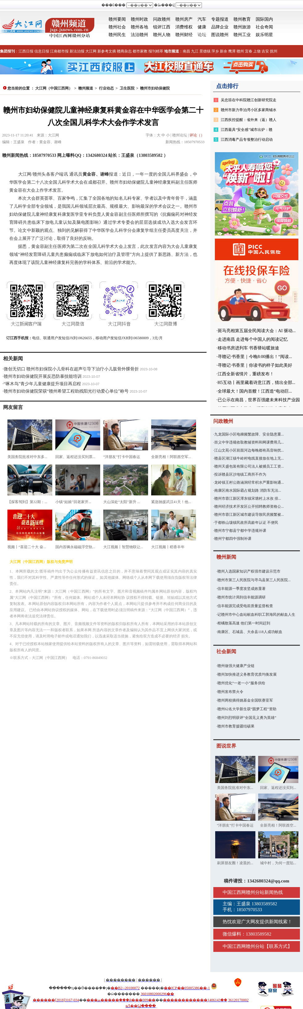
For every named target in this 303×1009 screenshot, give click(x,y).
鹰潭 (232, 51)
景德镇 (205, 51)
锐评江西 (161, 27)
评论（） (197, 135)
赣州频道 (85, 88)
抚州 (273, 51)
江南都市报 (59, 51)
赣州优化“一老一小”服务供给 (241, 683)
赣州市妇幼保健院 (155, 88)
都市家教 (140, 51)
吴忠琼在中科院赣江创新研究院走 (248, 100)
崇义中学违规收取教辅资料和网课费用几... (249, 442)
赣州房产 (184, 19)
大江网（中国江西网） (53, 88)
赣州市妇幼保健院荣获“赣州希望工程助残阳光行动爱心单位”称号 (66, 391)
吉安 (265, 51)
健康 (202, 27)
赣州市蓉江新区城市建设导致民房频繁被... (249, 514)
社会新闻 (226, 651)
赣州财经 (184, 34)
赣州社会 (117, 27)
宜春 (248, 51)
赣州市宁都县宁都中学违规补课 (240, 530)
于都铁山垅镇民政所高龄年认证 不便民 (246, 522)
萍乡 (215, 51)
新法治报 (77, 51)
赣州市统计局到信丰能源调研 (241, 597)
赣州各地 (139, 27)
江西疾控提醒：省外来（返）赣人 (248, 120)
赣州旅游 (242, 27)
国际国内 (264, 19)
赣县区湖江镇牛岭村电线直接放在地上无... (249, 458)
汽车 (202, 19)
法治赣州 (139, 34)
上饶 (257, 51)
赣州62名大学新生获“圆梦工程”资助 (246, 709)
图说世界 (226, 745)
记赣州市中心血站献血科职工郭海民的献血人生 (256, 614)
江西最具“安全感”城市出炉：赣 (246, 129)
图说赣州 (219, 34)
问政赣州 (161, 19)
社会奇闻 (264, 27)
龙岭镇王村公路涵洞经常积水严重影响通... (249, 482)
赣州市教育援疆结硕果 (235, 726)
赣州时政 (139, 19)
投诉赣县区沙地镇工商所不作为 (240, 474)
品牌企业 (219, 27)
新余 (223, 51)
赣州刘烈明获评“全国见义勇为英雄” (246, 717)
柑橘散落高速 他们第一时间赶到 (243, 623)
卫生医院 (127, 88)
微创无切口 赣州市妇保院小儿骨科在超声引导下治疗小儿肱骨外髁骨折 (71, 369)
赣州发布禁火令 (230, 692)
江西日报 (26, 51)
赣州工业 (242, 34)
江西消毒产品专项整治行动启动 (247, 139)
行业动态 (106, 88)
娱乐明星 (264, 34)
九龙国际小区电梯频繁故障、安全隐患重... (249, 434)
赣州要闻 (117, 19)
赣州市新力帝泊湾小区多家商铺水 (248, 110)
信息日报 (41, 51)
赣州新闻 (226, 557)
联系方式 (278, 946)
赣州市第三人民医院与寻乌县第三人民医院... (254, 580)
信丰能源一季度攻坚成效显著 (241, 588)
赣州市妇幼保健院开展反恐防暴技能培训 (43, 376)
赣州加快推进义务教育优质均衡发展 (247, 674)
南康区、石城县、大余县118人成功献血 (249, 632)
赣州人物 (161, 34)
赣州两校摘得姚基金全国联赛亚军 (245, 700)
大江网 (90, 51)
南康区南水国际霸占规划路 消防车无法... (247, 490)
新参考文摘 (106, 51)
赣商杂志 (124, 51)
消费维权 (184, 27)
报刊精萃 (155, 51)
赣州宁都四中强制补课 (232, 538)
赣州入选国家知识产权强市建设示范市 (248, 571)
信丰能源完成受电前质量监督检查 (245, 606)
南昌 (186, 51)
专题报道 (219, 19)
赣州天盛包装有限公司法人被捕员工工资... (249, 466)
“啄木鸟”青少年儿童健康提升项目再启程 (42, 384)
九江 (194, 51)
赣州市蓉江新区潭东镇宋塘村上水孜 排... (247, 498)
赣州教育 (242, 19)
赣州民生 (117, 34)
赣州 (240, 51)
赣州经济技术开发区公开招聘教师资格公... (249, 506)
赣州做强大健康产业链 (235, 666)
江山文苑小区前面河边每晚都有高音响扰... (249, 450)
